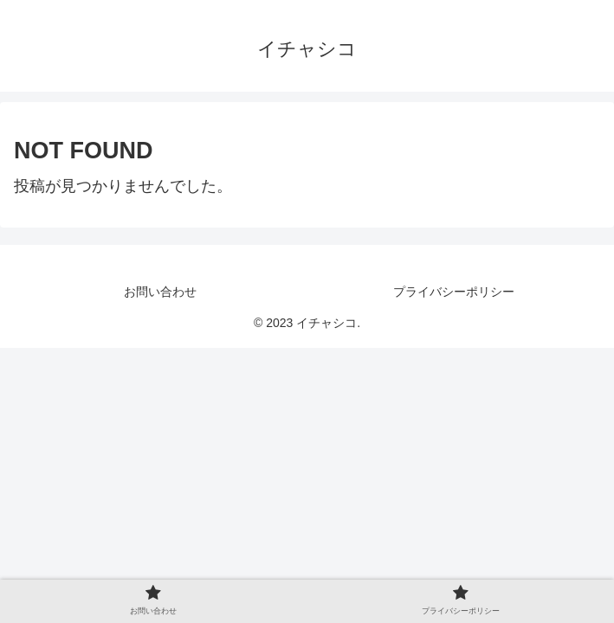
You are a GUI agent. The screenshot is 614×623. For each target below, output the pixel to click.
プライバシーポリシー (453, 292)
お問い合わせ (160, 292)
